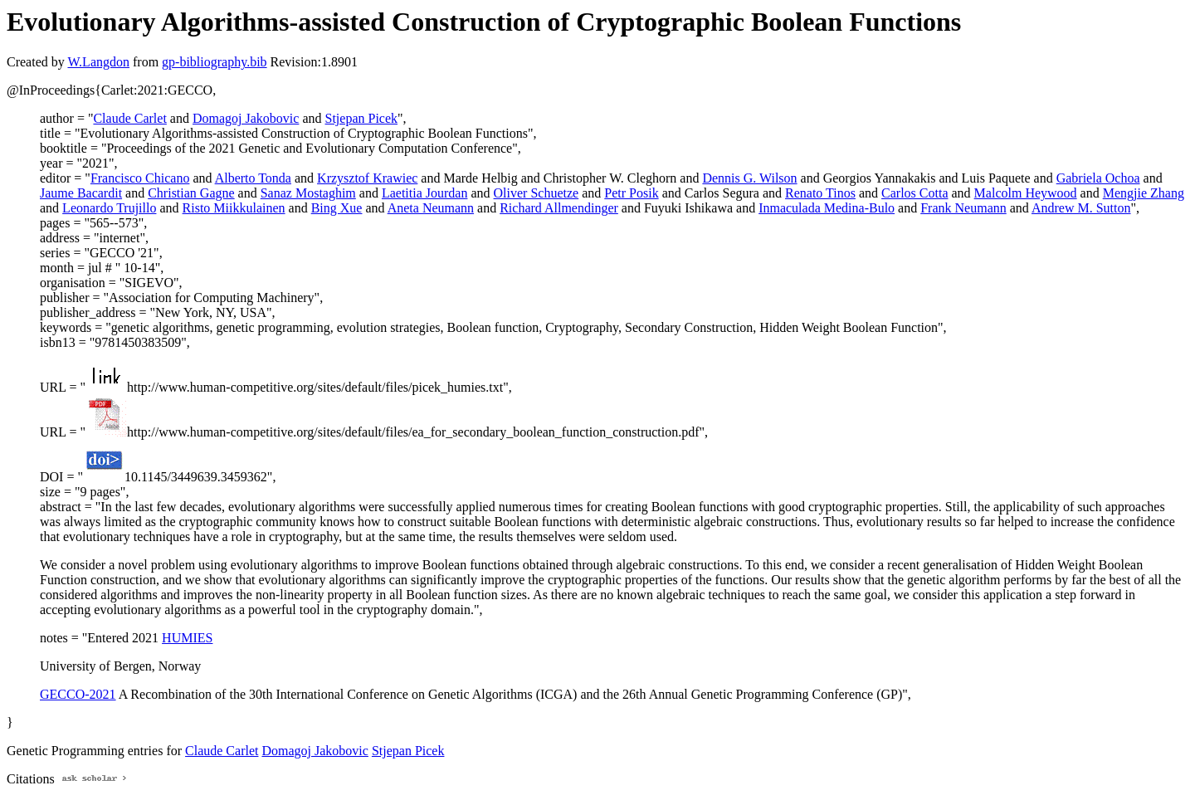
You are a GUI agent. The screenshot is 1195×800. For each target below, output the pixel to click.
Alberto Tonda (253, 178)
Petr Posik (631, 193)
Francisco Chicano (140, 178)
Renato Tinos (820, 193)
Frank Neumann (963, 208)
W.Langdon (98, 62)
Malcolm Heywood (1025, 193)
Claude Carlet (129, 118)
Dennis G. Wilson (749, 178)
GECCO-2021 (78, 694)
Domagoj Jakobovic (246, 118)
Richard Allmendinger (559, 208)
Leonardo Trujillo (109, 208)
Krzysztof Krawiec (367, 178)
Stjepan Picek (361, 118)
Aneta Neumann (431, 208)
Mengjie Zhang (1143, 193)
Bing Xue (337, 208)
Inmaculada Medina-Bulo (826, 208)
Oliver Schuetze (536, 193)
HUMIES (187, 638)
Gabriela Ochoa (1098, 178)
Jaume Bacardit (81, 193)
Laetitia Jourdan (425, 193)
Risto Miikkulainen (234, 208)
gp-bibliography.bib (214, 62)
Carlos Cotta (914, 193)
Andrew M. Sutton (1081, 208)
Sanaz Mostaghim (308, 193)
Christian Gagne (191, 193)
